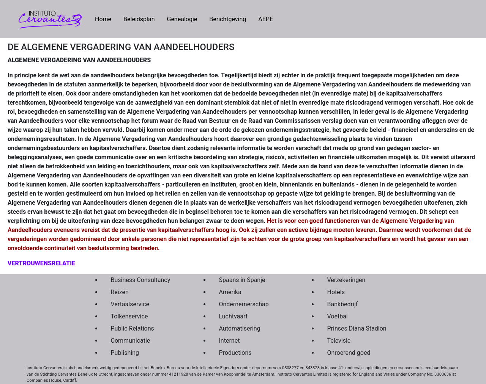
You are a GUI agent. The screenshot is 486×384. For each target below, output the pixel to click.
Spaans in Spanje (242, 280)
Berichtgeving (227, 19)
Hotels (336, 292)
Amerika (230, 292)
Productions (235, 352)
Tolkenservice (129, 316)
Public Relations (132, 328)
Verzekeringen (346, 280)
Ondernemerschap (244, 304)
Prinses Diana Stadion (357, 328)
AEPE (265, 19)
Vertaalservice (130, 304)
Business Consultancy (140, 280)
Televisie (339, 340)
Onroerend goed (349, 352)
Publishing (125, 352)
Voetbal (337, 316)
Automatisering (239, 328)
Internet (229, 340)
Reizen (120, 292)
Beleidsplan (139, 19)
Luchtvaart (233, 316)
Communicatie (130, 340)
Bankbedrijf (342, 304)
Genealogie (182, 19)
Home (106, 18)
